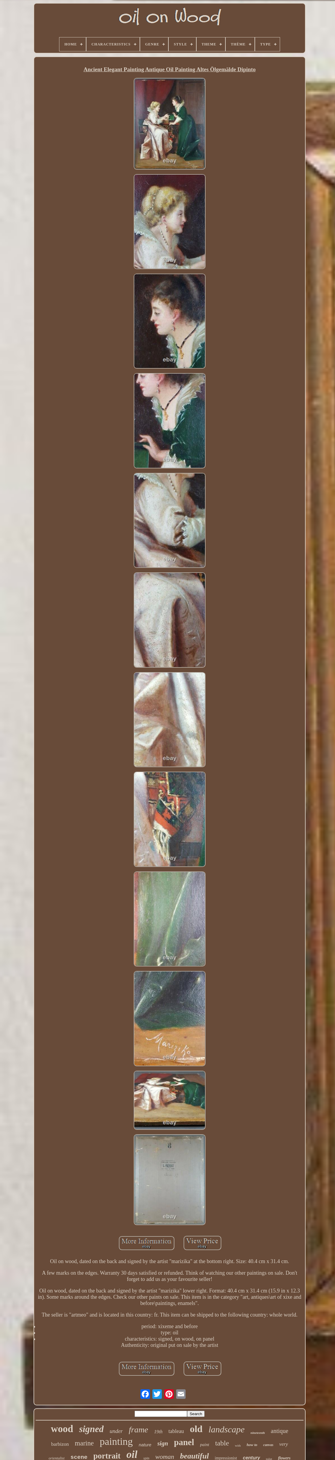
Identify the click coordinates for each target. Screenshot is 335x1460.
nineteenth (258, 1432)
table (222, 1443)
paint (204, 1444)
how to (252, 1444)
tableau (176, 1431)
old (196, 1428)
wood (62, 1428)
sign (162, 1443)
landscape (226, 1429)
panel (184, 1442)
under (116, 1431)
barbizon (60, 1444)
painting (116, 1441)
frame (138, 1429)
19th (158, 1431)
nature (145, 1444)
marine (84, 1443)
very (283, 1444)
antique (279, 1431)
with (238, 1445)
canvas (268, 1445)
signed (91, 1429)
